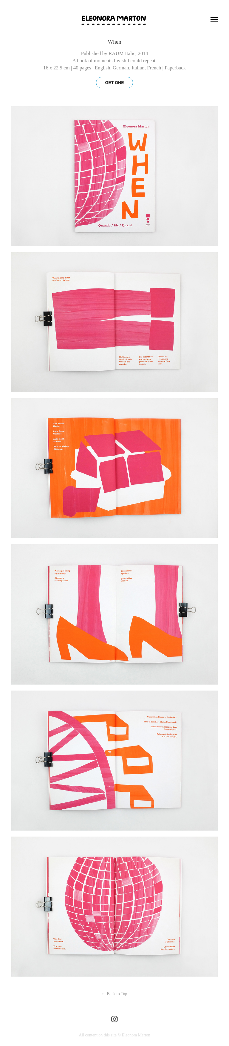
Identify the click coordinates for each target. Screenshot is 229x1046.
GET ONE (114, 82)
